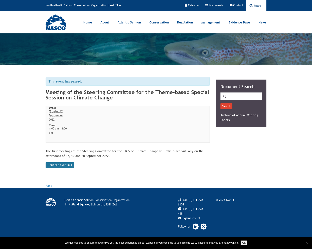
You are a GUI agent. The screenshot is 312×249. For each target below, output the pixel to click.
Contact (236, 5)
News (262, 22)
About (104, 22)
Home (87, 22)
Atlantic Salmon (129, 22)
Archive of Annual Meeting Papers (239, 117)
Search (256, 5)
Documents (214, 5)
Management (210, 22)
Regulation (185, 22)
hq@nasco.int (191, 218)
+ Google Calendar (59, 165)
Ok (244, 242)
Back (49, 186)
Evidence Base (239, 22)
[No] (307, 243)
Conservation (159, 22)
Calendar (192, 5)
